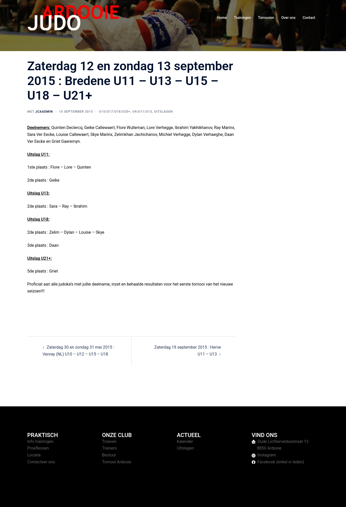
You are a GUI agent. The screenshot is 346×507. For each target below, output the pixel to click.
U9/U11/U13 (142, 111)
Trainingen (242, 18)
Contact (309, 18)
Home (222, 18)
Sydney (126, 498)
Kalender (185, 441)
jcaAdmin (44, 111)
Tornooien (266, 18)
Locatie (34, 455)
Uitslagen (163, 111)
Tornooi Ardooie (116, 461)
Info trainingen (40, 441)
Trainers (109, 448)
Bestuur (109, 455)
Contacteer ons (41, 461)
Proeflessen (38, 448)
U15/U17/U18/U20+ (114, 111)
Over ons (288, 18)
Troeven (109, 441)
